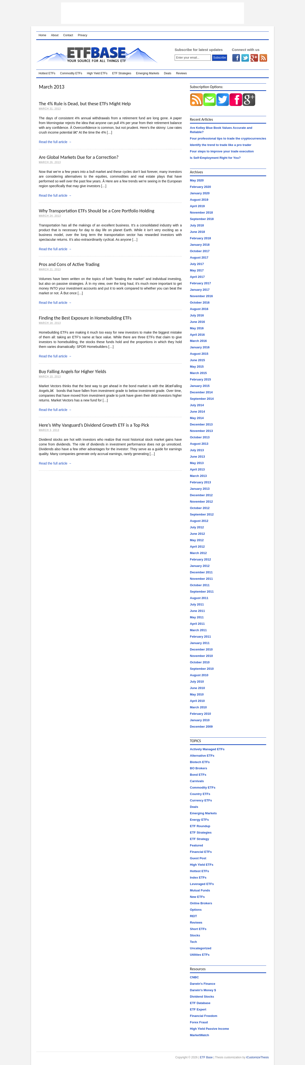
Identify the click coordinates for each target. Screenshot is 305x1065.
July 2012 (197, 527)
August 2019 (199, 199)
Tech (193, 942)
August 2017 (199, 257)
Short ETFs (198, 929)
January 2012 (199, 566)
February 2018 (200, 238)
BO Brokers (198, 768)
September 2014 (202, 398)
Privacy (82, 35)
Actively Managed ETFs (207, 749)
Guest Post (198, 858)
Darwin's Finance (202, 983)
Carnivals (197, 781)
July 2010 (197, 681)
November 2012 (201, 501)
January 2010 (199, 720)
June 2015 (197, 360)
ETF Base (99, 54)
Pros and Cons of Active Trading (69, 264)
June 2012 (197, 533)
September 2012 (202, 514)
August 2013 (199, 443)
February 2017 (200, 283)
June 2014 (197, 411)
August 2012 (199, 521)
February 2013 (200, 482)
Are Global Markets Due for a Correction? (79, 157)
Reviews (181, 73)
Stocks (195, 935)
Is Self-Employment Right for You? (215, 158)
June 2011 (197, 611)
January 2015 (199, 386)
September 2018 (202, 219)
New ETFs (197, 897)
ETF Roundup (200, 826)
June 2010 (197, 688)
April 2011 (197, 623)
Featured (196, 845)
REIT (193, 916)
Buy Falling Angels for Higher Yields (72, 371)
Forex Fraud (199, 1022)
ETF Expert (198, 1009)
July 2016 (197, 315)
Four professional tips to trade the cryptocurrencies (228, 138)
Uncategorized (200, 948)
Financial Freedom (203, 1016)
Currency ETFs (201, 800)
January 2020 (199, 193)
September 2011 (202, 591)
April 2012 (197, 546)
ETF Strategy (199, 839)
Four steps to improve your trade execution (222, 151)
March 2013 (198, 476)
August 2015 (199, 353)
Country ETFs (200, 794)
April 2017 (197, 277)
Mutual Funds (200, 890)
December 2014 (201, 392)
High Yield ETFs (97, 73)
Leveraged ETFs (202, 884)
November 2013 (201, 431)
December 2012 (201, 495)
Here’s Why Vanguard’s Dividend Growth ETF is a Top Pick (94, 425)
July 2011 (197, 604)
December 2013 (201, 424)
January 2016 (199, 347)
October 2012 (199, 508)
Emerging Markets (147, 73)
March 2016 (198, 341)
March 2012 (198, 553)
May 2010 (197, 694)
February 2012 (200, 559)
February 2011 (200, 636)
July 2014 (197, 405)
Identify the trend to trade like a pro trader (220, 145)
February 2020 (200, 187)
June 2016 (197, 322)
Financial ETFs (201, 852)
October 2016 (199, 302)
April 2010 (197, 701)
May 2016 (197, 328)
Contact (68, 35)
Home (42, 35)
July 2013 (197, 450)
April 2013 (197, 469)
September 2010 (202, 668)
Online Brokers (201, 903)
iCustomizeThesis (257, 1057)
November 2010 (201, 656)
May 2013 (197, 463)
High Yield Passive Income (209, 1028)
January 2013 (199, 488)
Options (196, 909)
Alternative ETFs (202, 755)
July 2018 (197, 225)
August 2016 (199, 309)
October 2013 (199, 437)
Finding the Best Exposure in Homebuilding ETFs (85, 318)
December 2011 (201, 572)
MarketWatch (199, 1035)
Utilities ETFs (199, 954)
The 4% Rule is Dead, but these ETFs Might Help (85, 103)
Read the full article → (55, 142)
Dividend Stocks (202, 996)
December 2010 (201, 649)
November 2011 (201, 578)
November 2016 (201, 296)
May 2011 (197, 617)
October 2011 (199, 585)
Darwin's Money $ (203, 990)
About (54, 35)
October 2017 (199, 251)
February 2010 (200, 713)
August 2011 (199, 598)
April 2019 (197, 206)
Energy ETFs (199, 819)
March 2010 (198, 707)
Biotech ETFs (200, 762)
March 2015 (198, 373)
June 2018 (197, 232)
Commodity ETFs (71, 73)
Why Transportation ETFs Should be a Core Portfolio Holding (96, 211)
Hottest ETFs (47, 73)
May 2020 (197, 180)
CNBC (194, 977)
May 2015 (197, 366)
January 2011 (199, 643)
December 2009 (201, 726)
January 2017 (199, 289)
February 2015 (200, 379)
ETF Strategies (121, 73)
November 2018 (201, 212)
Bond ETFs (198, 774)
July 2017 (197, 264)
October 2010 (199, 662)
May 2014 (197, 418)
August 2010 (199, 675)
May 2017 (197, 270)
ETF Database (200, 1003)
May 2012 (197, 540)
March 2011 (198, 630)
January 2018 (199, 244)
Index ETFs (198, 877)
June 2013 (197, 456)
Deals (167, 73)
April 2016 (197, 334)
